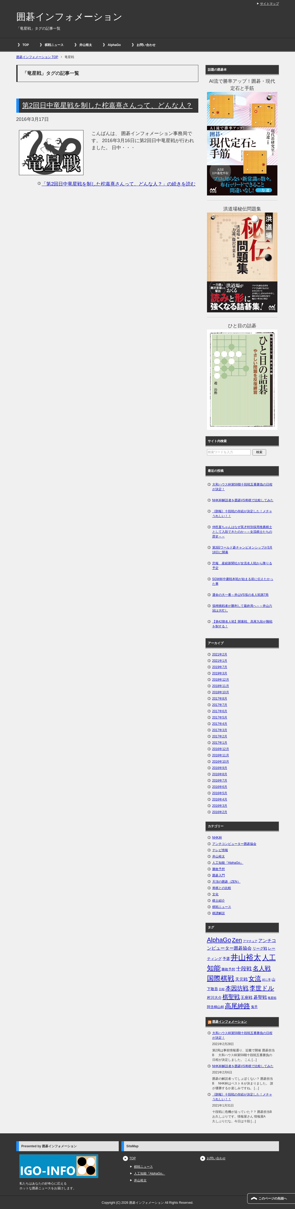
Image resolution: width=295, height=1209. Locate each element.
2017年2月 (219, 736)
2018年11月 (220, 686)
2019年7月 (219, 667)
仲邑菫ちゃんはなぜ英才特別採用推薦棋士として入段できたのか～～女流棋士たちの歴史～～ (242, 531)
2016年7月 (219, 780)
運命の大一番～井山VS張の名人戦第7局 (240, 595)
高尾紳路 (237, 1005)
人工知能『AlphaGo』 (228, 863)
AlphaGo (114, 45)
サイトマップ (269, 4)
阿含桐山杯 (215, 1007)
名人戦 (262, 968)
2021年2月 (219, 654)
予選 (226, 959)
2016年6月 (219, 787)
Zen (237, 940)
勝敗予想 (218, 869)
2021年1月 (219, 661)
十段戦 (244, 969)
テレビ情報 (220, 850)
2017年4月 (219, 724)
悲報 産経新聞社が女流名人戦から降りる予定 (242, 565)
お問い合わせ (146, 45)
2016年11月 (220, 755)
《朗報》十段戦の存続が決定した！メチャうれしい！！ (242, 513)
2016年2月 (219, 812)
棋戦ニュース (54, 45)
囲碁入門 (218, 875)
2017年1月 (219, 743)
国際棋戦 (220, 978)
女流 (255, 978)
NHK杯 (217, 837)
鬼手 (254, 1007)
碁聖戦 (260, 997)
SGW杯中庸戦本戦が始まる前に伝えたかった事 (242, 581)
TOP (26, 45)
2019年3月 (219, 673)
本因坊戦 (237, 988)
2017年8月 (219, 698)
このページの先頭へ (272, 1198)
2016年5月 (219, 793)
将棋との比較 (221, 888)
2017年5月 (219, 717)
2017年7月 (219, 705)
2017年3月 (219, 730)
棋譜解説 (218, 913)
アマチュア (250, 941)
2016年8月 (219, 774)
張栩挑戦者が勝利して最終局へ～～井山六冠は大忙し (242, 608)
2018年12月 (220, 679)
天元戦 (241, 979)
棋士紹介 (218, 900)
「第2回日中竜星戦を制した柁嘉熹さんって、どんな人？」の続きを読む (118, 184)
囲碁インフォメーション (69, 16)
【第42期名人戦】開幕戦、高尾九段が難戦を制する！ (242, 624)
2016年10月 (220, 761)
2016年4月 (219, 799)
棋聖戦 (231, 997)
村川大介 (214, 997)
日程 (222, 989)
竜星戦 (272, 997)
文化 (215, 894)
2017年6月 (219, 711)
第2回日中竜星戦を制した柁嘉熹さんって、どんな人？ (107, 105)
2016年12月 (220, 749)
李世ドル (262, 988)
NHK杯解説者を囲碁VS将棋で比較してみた (242, 500)
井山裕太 (85, 45)
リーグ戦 (259, 948)
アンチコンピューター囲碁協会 (234, 844)
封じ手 (266, 979)
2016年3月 (219, 806)
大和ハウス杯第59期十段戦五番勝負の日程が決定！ (242, 487)
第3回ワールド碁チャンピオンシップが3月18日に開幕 (242, 550)
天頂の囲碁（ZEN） (226, 882)
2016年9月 (219, 768)
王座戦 (246, 997)
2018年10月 (220, 692)
